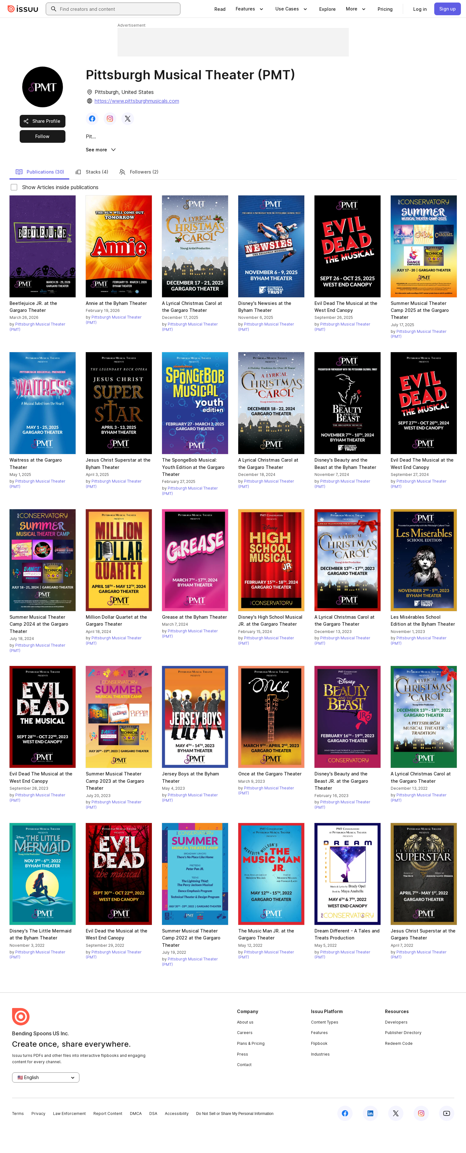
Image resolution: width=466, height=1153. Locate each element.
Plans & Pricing (251, 1067)
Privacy (38, 1138)
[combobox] (119, 9)
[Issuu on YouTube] (446, 1137)
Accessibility (177, 1138)
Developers (396, 1046)
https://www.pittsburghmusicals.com (137, 101)
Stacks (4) (91, 196)
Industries (320, 1078)
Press (242, 1078)
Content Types (324, 1046)
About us (245, 1046)
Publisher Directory (403, 1057)
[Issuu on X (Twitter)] (395, 1137)
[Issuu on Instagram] (421, 1137)
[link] (220, 9)
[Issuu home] (23, 8)
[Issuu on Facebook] (345, 1137)
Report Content (107, 1138)
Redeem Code (399, 1067)
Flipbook (319, 1067)
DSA (153, 1138)
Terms (18, 1138)
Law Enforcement (69, 1138)
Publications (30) (39, 196)
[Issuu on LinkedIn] (370, 1137)
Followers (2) (138, 196)
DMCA (136, 1138)
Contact (244, 1089)
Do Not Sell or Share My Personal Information (235, 1138)
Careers (245, 1057)
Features (319, 1057)
